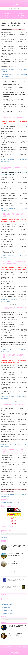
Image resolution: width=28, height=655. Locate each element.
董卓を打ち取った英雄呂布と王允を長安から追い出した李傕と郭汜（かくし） (14, 100)
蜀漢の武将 (21, 13)
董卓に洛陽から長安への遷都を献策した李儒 (13, 92)
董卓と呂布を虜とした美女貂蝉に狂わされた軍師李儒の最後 (14, 95)
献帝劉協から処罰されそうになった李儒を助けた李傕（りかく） (14, 88)
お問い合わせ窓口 (18, 645)
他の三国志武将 (21, 15)
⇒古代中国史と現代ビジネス (7, 604)
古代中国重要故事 (21, 17)
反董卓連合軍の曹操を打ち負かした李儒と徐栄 (14, 107)
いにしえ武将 (7, 13)
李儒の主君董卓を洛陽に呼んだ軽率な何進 (13, 104)
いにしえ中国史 (14, 5)
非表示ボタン (21, 81)
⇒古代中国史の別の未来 (6, 613)
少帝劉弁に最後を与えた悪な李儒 (11, 84)
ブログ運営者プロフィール (9, 645)
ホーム (3, 645)
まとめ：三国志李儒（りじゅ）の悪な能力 (13, 112)
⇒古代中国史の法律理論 (6, 610)
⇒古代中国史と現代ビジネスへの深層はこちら (12, 502)
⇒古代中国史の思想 (5, 607)
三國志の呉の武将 (10, 647)
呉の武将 (7, 17)
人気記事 (23, 645)
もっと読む (14, 571)
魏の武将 (7, 15)
